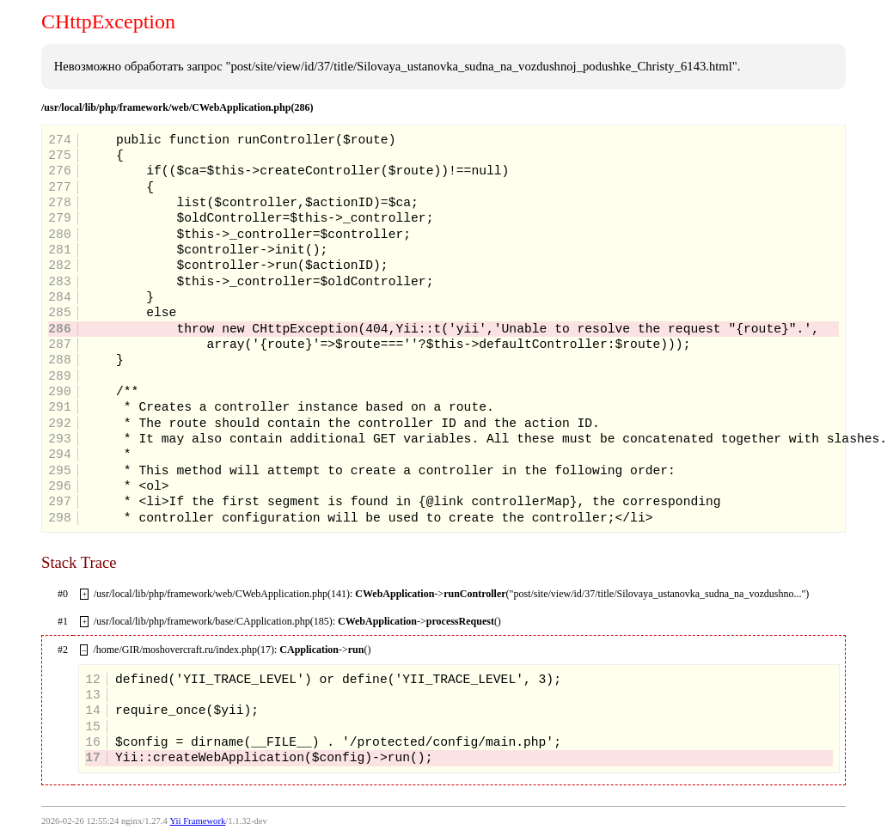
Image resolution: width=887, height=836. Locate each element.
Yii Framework (197, 821)
